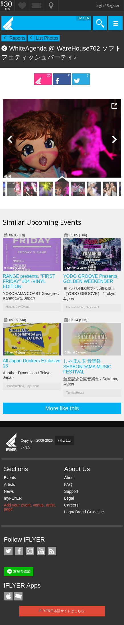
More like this (62, 408)
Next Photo (114, 139)
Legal (69, 498)
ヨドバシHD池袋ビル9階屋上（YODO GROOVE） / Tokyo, (90, 293)
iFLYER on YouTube (41, 551)
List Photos (47, 38)
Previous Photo (10, 139)
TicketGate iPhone (18, 596)
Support (71, 491)
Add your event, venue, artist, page (30, 507)
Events (10, 477)
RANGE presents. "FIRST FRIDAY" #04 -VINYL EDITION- (29, 281)
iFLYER (11, 443)
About (69, 477)
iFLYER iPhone (8, 596)
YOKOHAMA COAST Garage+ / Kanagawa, (31, 295)
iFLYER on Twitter (8, 551)
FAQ (68, 484)
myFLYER (13, 498)
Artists (9, 484)
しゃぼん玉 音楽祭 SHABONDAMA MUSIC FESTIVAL (87, 366)
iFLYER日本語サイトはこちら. (62, 611)
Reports (17, 38)
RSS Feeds (52, 551)
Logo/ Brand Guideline (84, 512)
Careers (71, 505)
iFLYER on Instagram (30, 551)
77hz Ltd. (65, 441)
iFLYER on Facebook (19, 551)
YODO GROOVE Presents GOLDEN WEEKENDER (90, 279)
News (9, 491)
